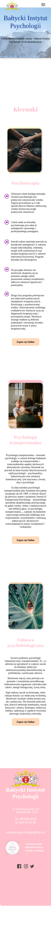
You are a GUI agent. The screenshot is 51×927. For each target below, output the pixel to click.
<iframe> (25, 900)
